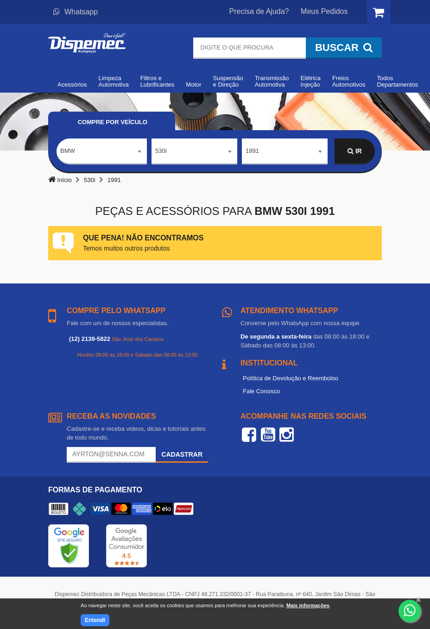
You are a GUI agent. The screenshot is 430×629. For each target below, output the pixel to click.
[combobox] (102, 151)
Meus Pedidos (324, 11)
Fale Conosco (261, 391)
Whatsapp (75, 12)
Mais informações (307, 605)
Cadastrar (181, 454)
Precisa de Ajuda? (259, 11)
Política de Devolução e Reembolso (290, 378)
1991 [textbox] (252, 150)
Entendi (95, 620)
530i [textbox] (161, 150)
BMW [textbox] (67, 150)
